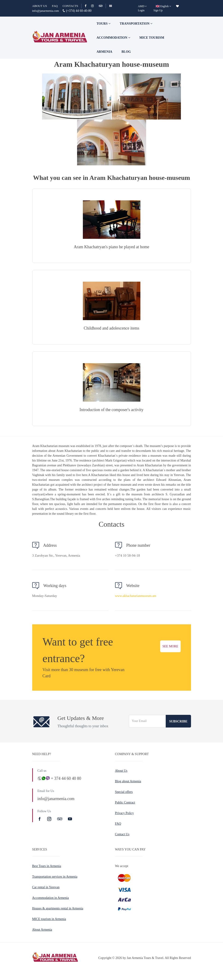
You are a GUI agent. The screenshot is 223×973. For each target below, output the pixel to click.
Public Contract (125, 802)
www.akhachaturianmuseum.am (135, 596)
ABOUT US (39, 6)
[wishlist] (177, 6)
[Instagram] (94, 6)
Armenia (104, 51)
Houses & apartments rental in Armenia (57, 908)
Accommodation (113, 37)
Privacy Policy (124, 813)
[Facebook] (87, 6)
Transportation (136, 23)
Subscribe (178, 721)
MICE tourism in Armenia (49, 919)
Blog (126, 51)
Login (141, 10)
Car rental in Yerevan (46, 887)
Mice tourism (151, 37)
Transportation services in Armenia (55, 876)
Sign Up (158, 10)
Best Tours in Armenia (46, 866)
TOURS (103, 23)
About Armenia (42, 929)
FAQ (55, 6)
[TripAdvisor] (101, 6)
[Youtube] (70, 819)
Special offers (124, 792)
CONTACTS (70, 6)
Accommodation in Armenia (50, 898)
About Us (121, 770)
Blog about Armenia (128, 781)
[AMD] (142, 6)
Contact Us (122, 834)
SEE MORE (170, 646)
